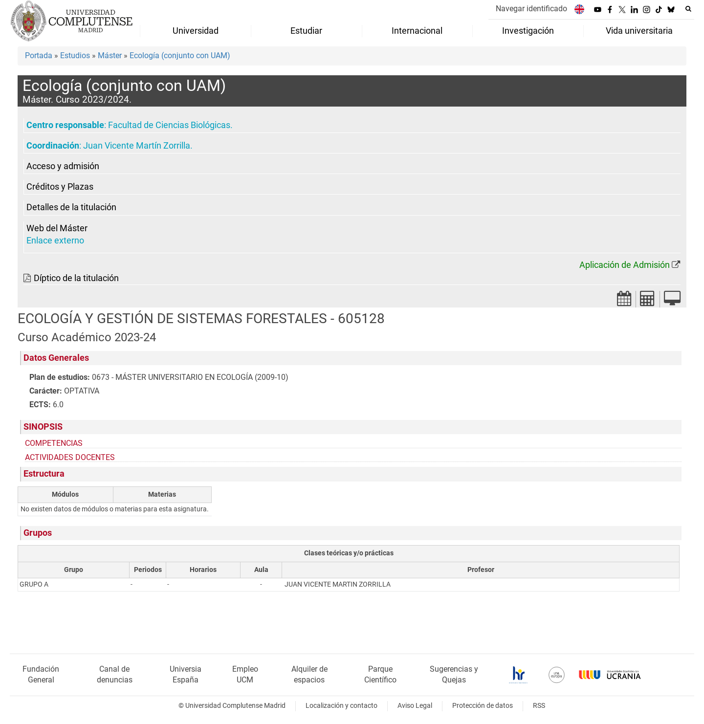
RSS (539, 706)
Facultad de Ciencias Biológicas (169, 125)
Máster (110, 55)
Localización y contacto (341, 706)
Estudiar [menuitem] (306, 31)
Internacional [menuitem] (417, 31)
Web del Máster (57, 228)
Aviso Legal (414, 706)
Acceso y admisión (62, 166)
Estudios (75, 55)
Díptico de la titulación (76, 278)
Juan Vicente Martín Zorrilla (136, 146)
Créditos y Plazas (59, 187)
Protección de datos (482, 706)
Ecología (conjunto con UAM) (180, 55)
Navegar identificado (531, 8)
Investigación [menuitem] (528, 31)
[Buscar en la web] (688, 9)
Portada (38, 55)
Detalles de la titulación (71, 207)
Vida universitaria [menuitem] (639, 31)
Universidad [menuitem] (196, 31)
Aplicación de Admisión (624, 265)
